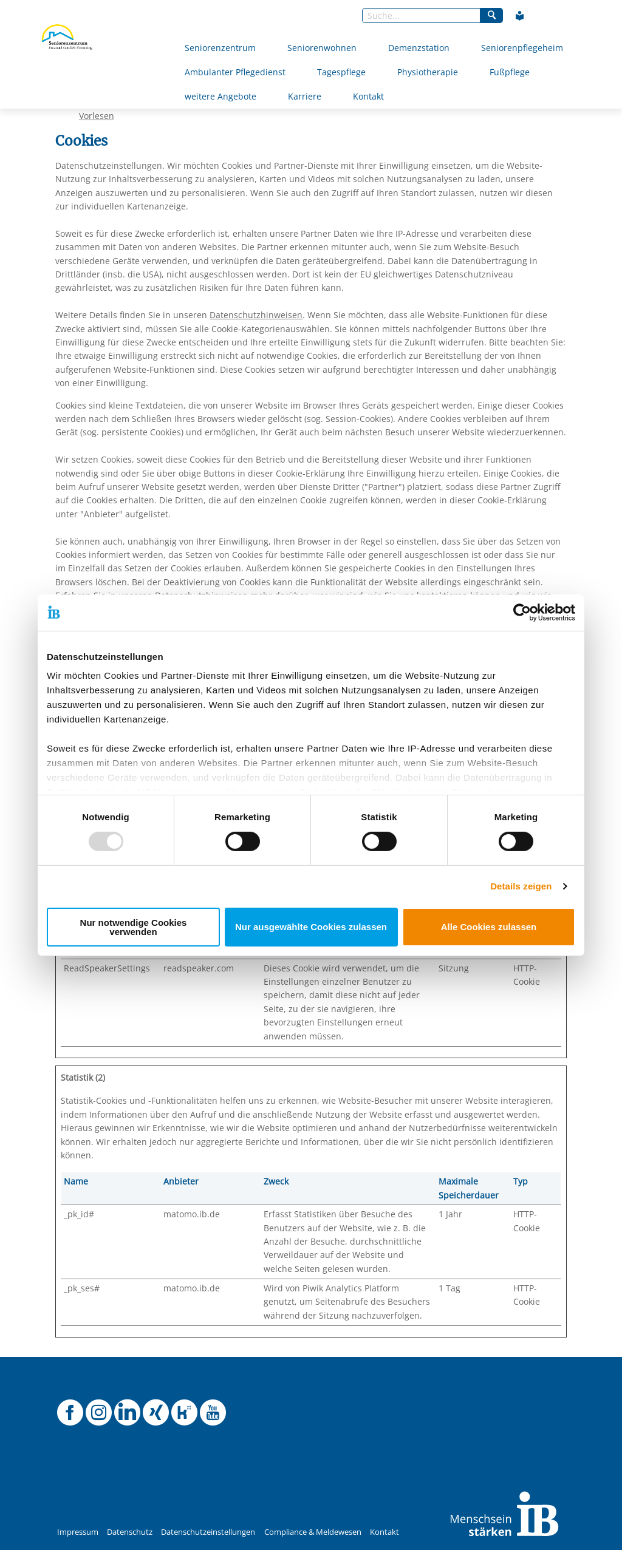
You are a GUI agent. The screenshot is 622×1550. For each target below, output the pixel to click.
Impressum (77, 1532)
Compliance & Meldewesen (312, 1532)
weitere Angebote (220, 96)
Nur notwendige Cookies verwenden (133, 927)
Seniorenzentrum (220, 47)
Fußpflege (510, 72)
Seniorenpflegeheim (522, 47)
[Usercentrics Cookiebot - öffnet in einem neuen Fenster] (522, 612)
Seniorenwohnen (322, 47)
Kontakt (368, 96)
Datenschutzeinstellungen (208, 1532)
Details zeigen (521, 886)
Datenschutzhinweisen (256, 315)
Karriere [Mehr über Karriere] (304, 96)
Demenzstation (418, 47)
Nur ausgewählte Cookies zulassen (311, 927)
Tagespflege (341, 72)
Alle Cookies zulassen (489, 927)
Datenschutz (129, 1532)
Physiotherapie (427, 72)
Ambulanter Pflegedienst (235, 72)
